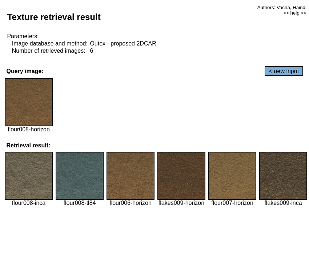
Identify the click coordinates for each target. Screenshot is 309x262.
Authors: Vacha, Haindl (281, 7)
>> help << (294, 13)
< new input (284, 71)
